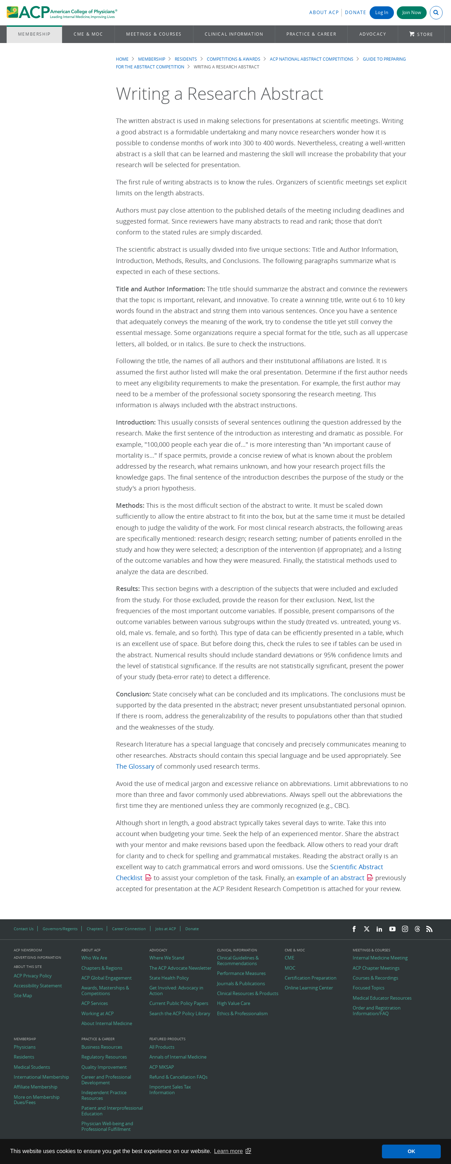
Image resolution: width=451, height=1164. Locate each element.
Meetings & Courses (154, 34)
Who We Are (94, 958)
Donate (355, 13)
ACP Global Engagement (106, 978)
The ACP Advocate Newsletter (180, 968)
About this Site (28, 966)
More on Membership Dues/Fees (37, 1100)
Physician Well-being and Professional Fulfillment (107, 1126)
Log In (381, 13)
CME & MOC (88, 34)
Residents (186, 59)
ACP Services (94, 1003)
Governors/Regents (60, 928)
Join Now (411, 13)
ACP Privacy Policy (33, 976)
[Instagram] (405, 929)
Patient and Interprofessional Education (112, 1110)
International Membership (41, 1077)
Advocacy (373, 34)
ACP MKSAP (161, 1067)
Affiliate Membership (35, 1087)
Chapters (95, 928)
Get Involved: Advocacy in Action (176, 990)
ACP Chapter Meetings (376, 968)
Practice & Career (311, 34)
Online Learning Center (309, 988)
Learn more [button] (228, 1151)
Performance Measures (241, 973)
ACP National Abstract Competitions (311, 59)
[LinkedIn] (379, 929)
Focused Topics (368, 988)
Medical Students (32, 1067)
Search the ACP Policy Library (179, 1014)
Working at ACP (97, 1014)
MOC (290, 968)
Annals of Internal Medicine (177, 1057)
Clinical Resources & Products (247, 994)
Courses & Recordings (375, 978)
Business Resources (101, 1047)
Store (425, 34)
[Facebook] (354, 929)
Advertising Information (37, 957)
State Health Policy (169, 978)
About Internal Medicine (106, 1023)
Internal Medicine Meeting (380, 958)
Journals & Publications (241, 984)
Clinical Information (234, 34)
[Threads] (417, 929)
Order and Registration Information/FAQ (377, 1010)
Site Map (23, 996)
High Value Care (233, 1003)
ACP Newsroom (28, 950)
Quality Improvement (104, 1067)
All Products (161, 1047)
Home (122, 59)
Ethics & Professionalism (242, 1014)
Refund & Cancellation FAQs (178, 1077)
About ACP (324, 13)
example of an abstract (330, 878)
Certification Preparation (310, 978)
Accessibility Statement (38, 986)
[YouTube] (392, 929)
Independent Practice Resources (103, 1095)
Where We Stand (166, 958)
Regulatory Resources (104, 1057)
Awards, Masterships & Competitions (105, 990)
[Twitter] (367, 929)
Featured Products (167, 1039)
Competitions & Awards (233, 59)
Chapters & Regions (101, 968)
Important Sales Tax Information (170, 1089)
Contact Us (23, 928)
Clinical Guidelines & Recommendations (238, 960)
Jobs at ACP (165, 928)
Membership (34, 34)
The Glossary (135, 766)
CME (289, 958)
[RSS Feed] (429, 929)
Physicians (25, 1047)
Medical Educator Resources (382, 998)
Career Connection (129, 928)
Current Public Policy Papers (178, 1003)
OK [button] (411, 1151)
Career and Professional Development (106, 1079)
